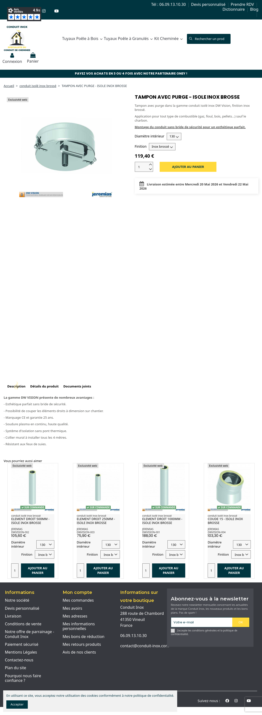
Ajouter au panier (188, 166)
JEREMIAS (16, 529)
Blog (254, 9)
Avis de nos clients (79, 652)
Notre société (17, 600)
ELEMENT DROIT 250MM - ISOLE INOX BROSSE (96, 521)
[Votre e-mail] (201, 622)
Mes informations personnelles (79, 626)
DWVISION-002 (20, 532)
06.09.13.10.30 (133, 635)
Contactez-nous (19, 660)
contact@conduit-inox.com (144, 645)
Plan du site (15, 668)
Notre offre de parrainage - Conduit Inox (29, 634)
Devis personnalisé (208, 4)
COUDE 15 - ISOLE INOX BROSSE (225, 521)
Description (16, 386)
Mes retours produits (82, 644)
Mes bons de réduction (84, 636)
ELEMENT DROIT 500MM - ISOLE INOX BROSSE (30, 521)
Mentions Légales (21, 652)
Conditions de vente (23, 624)
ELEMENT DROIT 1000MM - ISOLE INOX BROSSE (162, 521)
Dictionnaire (234, 9)
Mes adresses (75, 616)
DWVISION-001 (151, 532)
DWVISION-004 (216, 532)
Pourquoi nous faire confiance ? (23, 678)
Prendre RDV (243, 4)
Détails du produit (44, 386)
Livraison (13, 616)
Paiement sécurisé (21, 644)
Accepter (17, 704)
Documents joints (77, 386)
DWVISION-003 (86, 532)
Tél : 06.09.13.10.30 (169, 4)
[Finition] (162, 146)
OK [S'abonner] (241, 622)
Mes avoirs (72, 608)
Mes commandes (78, 600)
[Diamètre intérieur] (174, 136)
